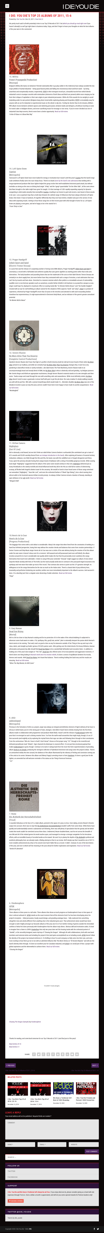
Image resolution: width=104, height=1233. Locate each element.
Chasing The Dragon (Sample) (19, 1023)
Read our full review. (61, 113)
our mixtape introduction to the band (52, 456)
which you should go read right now (74, 25)
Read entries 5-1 (14, 1048)
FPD (30, 1230)
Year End (38, 20)
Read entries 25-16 (15, 1045)
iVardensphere (36, 1023)
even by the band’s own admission (66, 182)
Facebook (13, 1178)
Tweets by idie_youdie (15, 1219)
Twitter (11, 1172)
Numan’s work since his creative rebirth (43, 656)
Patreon (22, 1196)
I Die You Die (20, 20)
